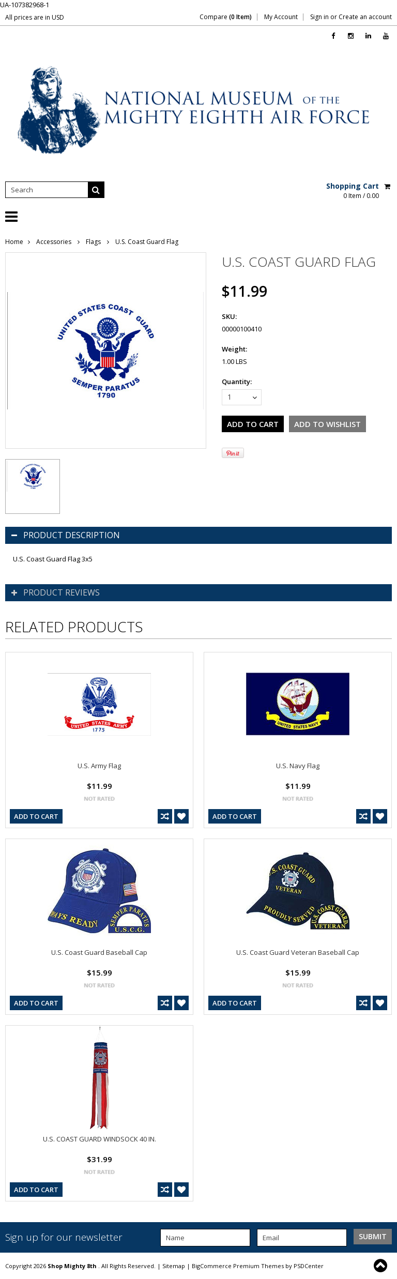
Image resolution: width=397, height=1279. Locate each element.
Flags (94, 241)
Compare (226, 17)
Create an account (365, 17)
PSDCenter (309, 1266)
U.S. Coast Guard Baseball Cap (99, 952)
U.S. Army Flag (99, 765)
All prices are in (34, 17)
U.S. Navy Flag (297, 765)
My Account (281, 17)
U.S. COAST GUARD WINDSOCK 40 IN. (99, 1139)
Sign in (319, 17)
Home (14, 241)
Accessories (54, 241)
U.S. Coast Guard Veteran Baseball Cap (297, 952)
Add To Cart (36, 816)
